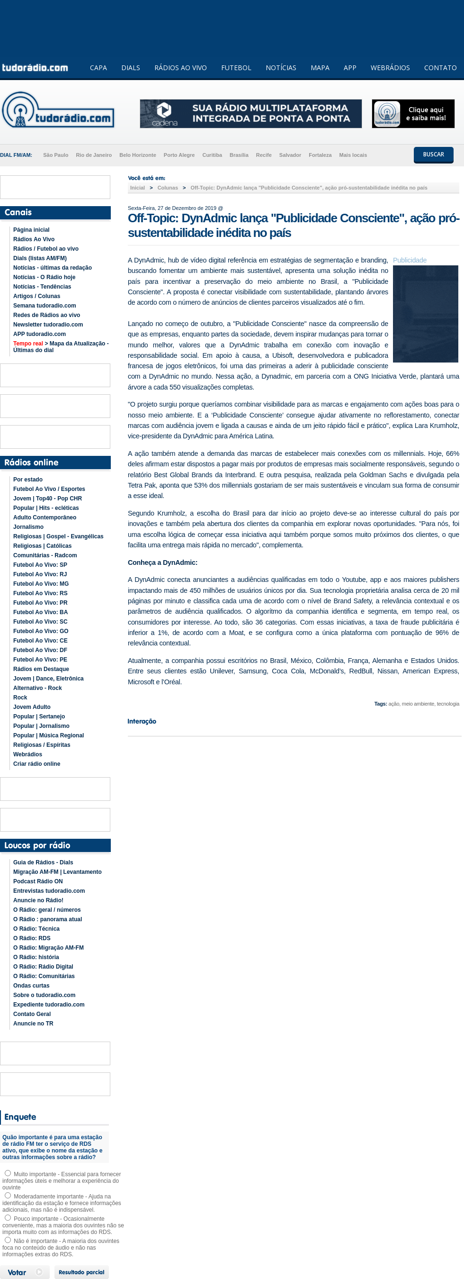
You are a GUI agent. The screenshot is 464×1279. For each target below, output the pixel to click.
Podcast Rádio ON (38, 881)
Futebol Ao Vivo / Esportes (49, 489)
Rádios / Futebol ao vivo (46, 248)
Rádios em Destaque (41, 669)
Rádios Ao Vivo (33, 239)
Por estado (28, 479)
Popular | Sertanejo (39, 716)
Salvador (290, 155)
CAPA (98, 67)
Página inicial (31, 230)
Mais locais (353, 155)
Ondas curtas (31, 985)
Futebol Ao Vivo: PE (40, 659)
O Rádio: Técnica (36, 928)
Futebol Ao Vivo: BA (40, 612)
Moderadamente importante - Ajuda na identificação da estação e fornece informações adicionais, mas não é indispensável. (61, 1203)
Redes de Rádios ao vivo (46, 315)
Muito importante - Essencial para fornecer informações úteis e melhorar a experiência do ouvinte (61, 1181)
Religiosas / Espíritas (42, 745)
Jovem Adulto (32, 707)
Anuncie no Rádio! (38, 900)
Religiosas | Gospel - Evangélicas (58, 536)
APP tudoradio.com (39, 334)
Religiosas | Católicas (42, 546)
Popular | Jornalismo (41, 726)
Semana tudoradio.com (44, 305)
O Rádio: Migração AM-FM (48, 947)
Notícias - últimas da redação (52, 267)
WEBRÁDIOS (390, 67)
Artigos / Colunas (36, 296)
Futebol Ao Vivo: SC (40, 621)
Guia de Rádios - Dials (43, 862)
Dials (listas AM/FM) (40, 258)
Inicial (137, 187)
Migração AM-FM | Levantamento (57, 872)
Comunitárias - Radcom (45, 555)
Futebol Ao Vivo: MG (41, 584)
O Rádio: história (36, 957)
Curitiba (212, 155)
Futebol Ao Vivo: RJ (40, 574)
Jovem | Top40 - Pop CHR (47, 498)
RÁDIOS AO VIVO (180, 67)
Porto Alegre (179, 155)
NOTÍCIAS (281, 67)
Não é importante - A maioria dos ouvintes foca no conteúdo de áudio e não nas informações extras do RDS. (60, 1248)
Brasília (239, 155)
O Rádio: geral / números (47, 910)
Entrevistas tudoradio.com (49, 891)
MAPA (320, 67)
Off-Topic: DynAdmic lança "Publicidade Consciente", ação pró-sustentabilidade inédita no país (308, 187)
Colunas (168, 187)
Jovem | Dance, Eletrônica (48, 678)
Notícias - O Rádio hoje (44, 277)
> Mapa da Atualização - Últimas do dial (61, 347)
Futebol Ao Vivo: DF (40, 650)
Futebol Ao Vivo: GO (41, 631)
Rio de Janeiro (94, 155)
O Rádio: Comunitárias (44, 976)
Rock (20, 697)
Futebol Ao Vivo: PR (40, 602)
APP (350, 67)
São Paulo (55, 155)
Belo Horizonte (137, 155)
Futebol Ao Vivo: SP (40, 565)
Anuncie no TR (33, 1023)
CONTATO (440, 67)
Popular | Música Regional (48, 735)
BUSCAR (433, 154)
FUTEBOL (236, 67)
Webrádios (27, 754)
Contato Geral (32, 1014)
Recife (264, 155)
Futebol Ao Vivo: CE (40, 640)
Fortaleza (320, 155)
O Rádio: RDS (32, 938)
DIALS (130, 67)
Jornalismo (28, 527)
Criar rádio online (36, 764)
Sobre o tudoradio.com (44, 995)
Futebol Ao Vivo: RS (40, 593)
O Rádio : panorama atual (47, 919)
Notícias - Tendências (42, 286)
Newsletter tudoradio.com (48, 324)
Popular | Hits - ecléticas (46, 508)
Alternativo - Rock (37, 688)
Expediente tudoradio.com (49, 1004)
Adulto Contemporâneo (44, 517)
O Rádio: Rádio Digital (43, 966)
